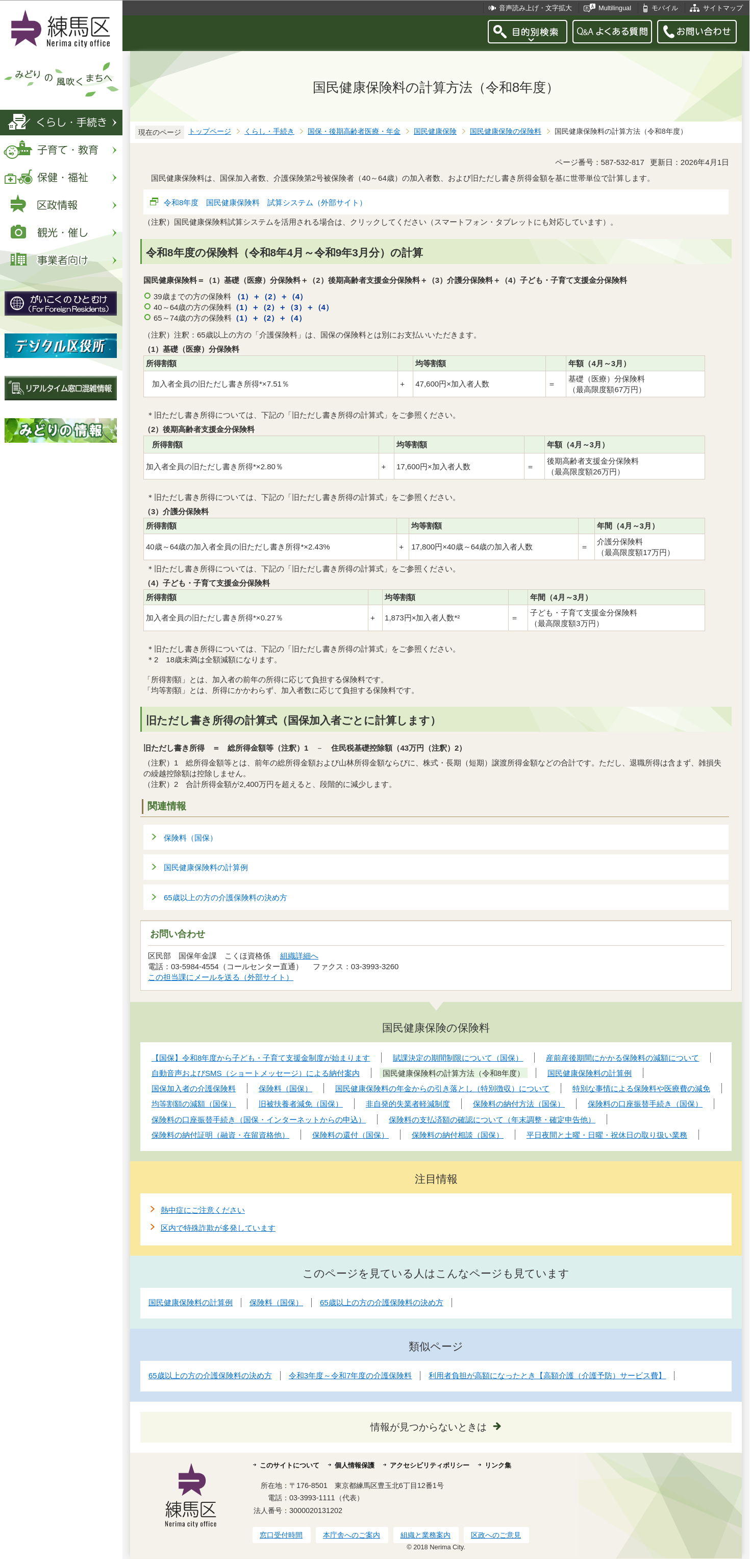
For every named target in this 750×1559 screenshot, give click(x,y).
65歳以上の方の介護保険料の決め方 (225, 897)
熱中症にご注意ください (203, 1210)
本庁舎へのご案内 (351, 1535)
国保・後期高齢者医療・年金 (354, 131)
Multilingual (614, 8)
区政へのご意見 (496, 1535)
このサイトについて (289, 1465)
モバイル (665, 8)
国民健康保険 (435, 131)
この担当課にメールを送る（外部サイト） (221, 977)
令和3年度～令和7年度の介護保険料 (350, 1375)
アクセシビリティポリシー (429, 1465)
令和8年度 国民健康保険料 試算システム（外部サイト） (265, 202)
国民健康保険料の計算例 (206, 867)
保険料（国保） (190, 837)
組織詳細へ (299, 955)
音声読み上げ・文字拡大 (535, 8)
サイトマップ (723, 8)
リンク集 (498, 1465)
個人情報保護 (354, 1465)
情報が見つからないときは (428, 1427)
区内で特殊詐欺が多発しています (218, 1228)
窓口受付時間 (281, 1535)
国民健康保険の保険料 (505, 131)
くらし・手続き (269, 131)
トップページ (209, 131)
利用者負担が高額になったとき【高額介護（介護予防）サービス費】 (547, 1375)
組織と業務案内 (426, 1535)
